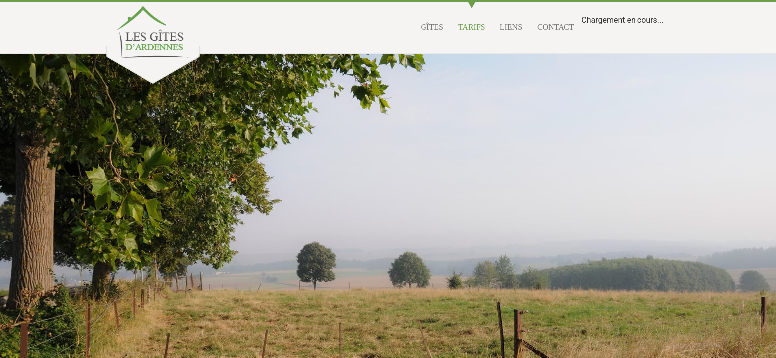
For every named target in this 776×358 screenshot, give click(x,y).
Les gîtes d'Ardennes (153, 32)
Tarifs (471, 27)
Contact (555, 27)
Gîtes (432, 27)
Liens (511, 27)
